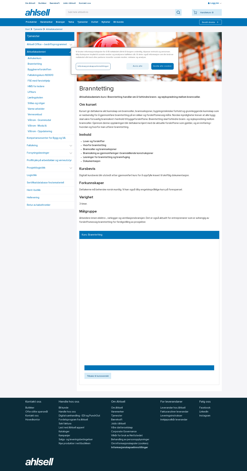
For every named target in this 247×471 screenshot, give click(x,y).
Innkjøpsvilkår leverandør (173, 420)
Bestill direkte (210, 22)
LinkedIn (203, 412)
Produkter (31, 22)
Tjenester (82, 22)
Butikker (42, 3)
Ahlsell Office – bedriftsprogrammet (47, 44)
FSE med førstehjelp (39, 81)
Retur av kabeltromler (38, 205)
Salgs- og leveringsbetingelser (76, 440)
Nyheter (106, 22)
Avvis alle (137, 66)
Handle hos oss (67, 412)
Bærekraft (55, 3)
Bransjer (60, 22)
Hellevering (33, 198)
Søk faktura (65, 424)
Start (27, 29)
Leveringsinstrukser (171, 416)
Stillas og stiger (36, 103)
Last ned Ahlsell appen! (71, 428)
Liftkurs (32, 92)
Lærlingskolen (35, 98)
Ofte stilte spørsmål (36, 412)
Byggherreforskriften (39, 70)
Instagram (204, 416)
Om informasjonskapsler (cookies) (129, 444)
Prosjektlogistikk (36, 168)
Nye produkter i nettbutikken (74, 444)
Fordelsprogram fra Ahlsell (73, 420)
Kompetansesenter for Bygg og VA (46, 138)
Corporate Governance (124, 432)
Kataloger (64, 432)
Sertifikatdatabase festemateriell (45, 183)
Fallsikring (32, 146)
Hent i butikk (33, 190)
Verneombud (35, 115)
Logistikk (32, 175)
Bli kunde (118, 22)
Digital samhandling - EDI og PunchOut (79, 416)
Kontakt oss (85, 3)
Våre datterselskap (122, 428)
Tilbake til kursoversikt (98, 376)
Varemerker (46, 22)
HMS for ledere (36, 87)
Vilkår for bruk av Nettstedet (127, 436)
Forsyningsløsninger (38, 153)
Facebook (204, 408)
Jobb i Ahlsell (69, 3)
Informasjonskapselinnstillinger (129, 448)
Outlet (94, 22)
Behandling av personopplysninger (130, 440)
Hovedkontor (32, 420)
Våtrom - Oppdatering (40, 131)
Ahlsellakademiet (54, 29)
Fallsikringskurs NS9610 (40, 75)
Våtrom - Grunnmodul (39, 120)
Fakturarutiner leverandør (174, 412)
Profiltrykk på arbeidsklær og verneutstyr (49, 160)
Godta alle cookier (162, 66)
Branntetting (35, 64)
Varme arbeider (36, 109)
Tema (71, 22)
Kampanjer (64, 436)
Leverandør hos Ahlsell (172, 408)
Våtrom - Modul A (37, 126)
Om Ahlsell (30, 3)
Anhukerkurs (34, 58)
